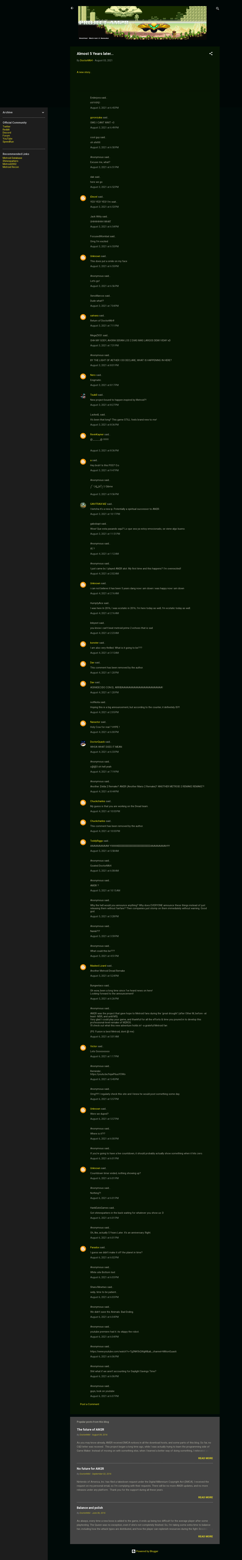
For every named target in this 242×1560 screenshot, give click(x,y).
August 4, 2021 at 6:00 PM (104, 732)
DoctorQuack (97, 741)
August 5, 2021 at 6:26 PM (104, 998)
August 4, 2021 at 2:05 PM (104, 712)
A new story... (84, 72)
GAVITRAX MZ (98, 503)
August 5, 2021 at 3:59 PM (104, 936)
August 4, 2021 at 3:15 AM (104, 652)
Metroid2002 (9, 164)
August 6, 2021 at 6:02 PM (104, 1257)
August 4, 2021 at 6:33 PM (104, 751)
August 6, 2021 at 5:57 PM (104, 1099)
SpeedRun (8, 141)
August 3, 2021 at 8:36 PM (104, 424)
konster (94, 642)
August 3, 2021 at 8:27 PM (104, 404)
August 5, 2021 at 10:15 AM (105, 890)
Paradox (94, 1247)
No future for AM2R (90, 1468)
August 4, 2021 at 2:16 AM (104, 593)
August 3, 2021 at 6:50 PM (104, 147)
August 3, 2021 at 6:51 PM (104, 167)
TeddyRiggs (96, 840)
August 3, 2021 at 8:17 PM (104, 385)
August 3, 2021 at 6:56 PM (104, 286)
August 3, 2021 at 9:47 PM (104, 470)
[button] (211, 54)
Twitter (6, 126)
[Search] (218, 9)
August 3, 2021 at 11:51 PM (105, 533)
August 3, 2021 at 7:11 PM (104, 325)
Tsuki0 (93, 394)
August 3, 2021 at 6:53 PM (104, 206)
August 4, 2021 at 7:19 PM (104, 771)
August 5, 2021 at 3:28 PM (104, 916)
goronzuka (96, 117)
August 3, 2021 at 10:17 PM (105, 514)
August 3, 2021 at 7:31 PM (104, 345)
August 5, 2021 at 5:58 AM (104, 850)
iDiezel (93, 196)
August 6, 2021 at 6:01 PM (104, 1158)
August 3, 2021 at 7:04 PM (104, 305)
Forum (6, 135)
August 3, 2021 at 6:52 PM (104, 187)
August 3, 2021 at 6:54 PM (104, 226)
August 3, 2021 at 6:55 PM (104, 246)
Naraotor (95, 722)
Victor (93, 1046)
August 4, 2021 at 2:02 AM (104, 573)
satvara (94, 315)
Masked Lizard (98, 965)
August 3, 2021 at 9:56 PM (104, 494)
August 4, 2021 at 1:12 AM (104, 553)
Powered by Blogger (145, 1551)
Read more (205, 1458)
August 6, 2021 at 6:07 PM (104, 1396)
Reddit (6, 129)
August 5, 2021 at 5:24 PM (104, 975)
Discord (7, 132)
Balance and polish (90, 1507)
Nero (93, 375)
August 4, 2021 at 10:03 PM (105, 811)
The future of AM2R (90, 1429)
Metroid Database (12, 157)
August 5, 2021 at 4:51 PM (104, 956)
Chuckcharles (97, 801)
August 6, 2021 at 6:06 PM (104, 1356)
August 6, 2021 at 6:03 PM (104, 1277)
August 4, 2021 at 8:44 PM (104, 791)
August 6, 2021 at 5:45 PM (104, 1079)
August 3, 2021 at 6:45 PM (104, 107)
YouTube (7, 138)
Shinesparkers (10, 160)
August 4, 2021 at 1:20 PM (104, 672)
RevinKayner (97, 434)
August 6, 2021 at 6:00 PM (104, 1138)
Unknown (95, 256)
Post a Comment (89, 1404)
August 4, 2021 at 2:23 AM (104, 633)
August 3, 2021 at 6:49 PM (104, 127)
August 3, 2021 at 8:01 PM (104, 365)
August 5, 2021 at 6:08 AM (104, 870)
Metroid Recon (11, 167)
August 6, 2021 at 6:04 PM (104, 1316)
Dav (92, 662)
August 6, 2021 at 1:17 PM (104, 1056)
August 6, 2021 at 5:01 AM (104, 1036)
